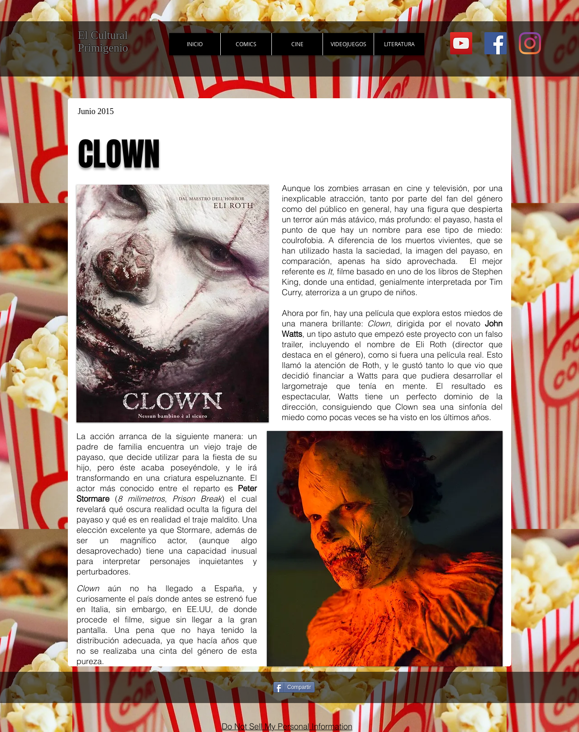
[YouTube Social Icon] (461, 43)
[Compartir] (294, 687)
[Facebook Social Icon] (495, 43)
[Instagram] (530, 43)
